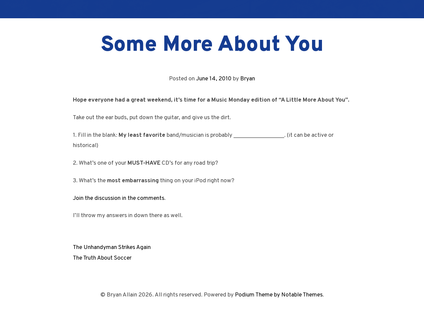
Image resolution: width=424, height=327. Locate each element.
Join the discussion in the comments (118, 198)
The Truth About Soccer (102, 258)
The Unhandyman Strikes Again (112, 247)
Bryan (247, 79)
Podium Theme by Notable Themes (279, 295)
